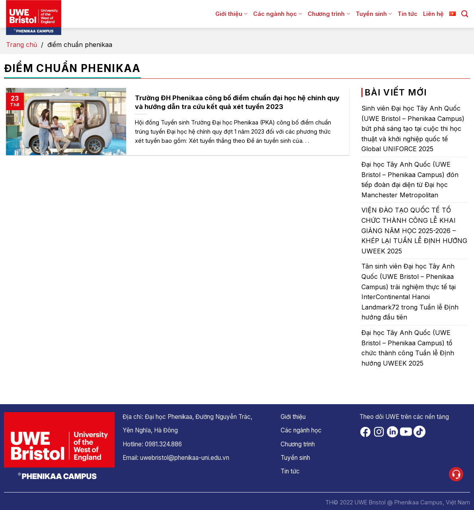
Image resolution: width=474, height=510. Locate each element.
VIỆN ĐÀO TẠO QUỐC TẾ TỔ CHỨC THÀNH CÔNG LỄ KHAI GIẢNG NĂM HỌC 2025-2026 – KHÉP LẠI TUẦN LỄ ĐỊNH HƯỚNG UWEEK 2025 (414, 230)
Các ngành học (277, 14)
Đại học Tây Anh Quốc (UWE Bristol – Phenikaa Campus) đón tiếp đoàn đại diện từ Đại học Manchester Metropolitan (409, 179)
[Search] (464, 14)
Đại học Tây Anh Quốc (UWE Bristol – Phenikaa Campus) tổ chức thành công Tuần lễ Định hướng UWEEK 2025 (407, 348)
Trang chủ (21, 45)
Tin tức (407, 13)
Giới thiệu (231, 14)
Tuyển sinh (374, 14)
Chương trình (329, 14)
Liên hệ (433, 13)
